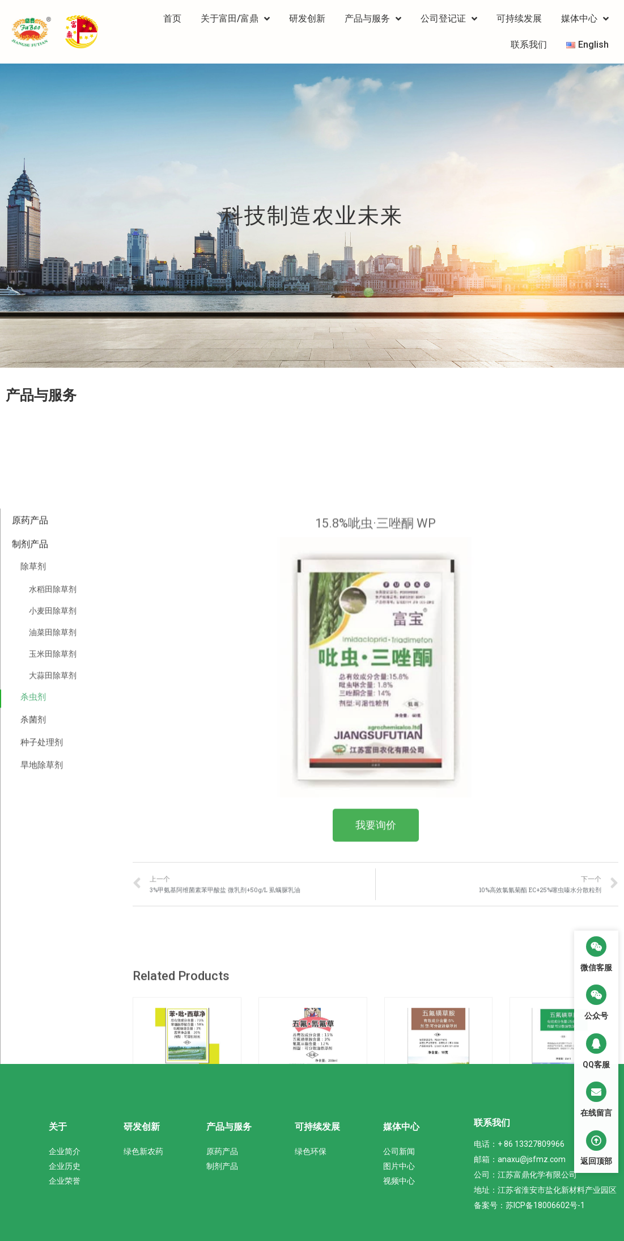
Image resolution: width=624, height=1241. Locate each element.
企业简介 (64, 1151)
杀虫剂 (33, 1005)
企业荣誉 (64, 1180)
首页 (172, 18)
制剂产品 (30, 851)
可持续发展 (519, 18)
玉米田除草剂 (53, 961)
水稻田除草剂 (53, 897)
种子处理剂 (41, 1050)
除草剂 (33, 874)
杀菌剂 (33, 1028)
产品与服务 (373, 19)
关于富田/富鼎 (235, 19)
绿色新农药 (143, 1151)
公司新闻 (399, 1151)
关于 (58, 1126)
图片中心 (399, 1166)
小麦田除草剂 (53, 918)
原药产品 (30, 827)
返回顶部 (596, 1161)
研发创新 (307, 18)
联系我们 (529, 44)
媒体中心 (585, 19)
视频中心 (399, 1180)
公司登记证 (449, 19)
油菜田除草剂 (53, 940)
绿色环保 (310, 1151)
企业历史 (64, 1166)
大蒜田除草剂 (53, 983)
